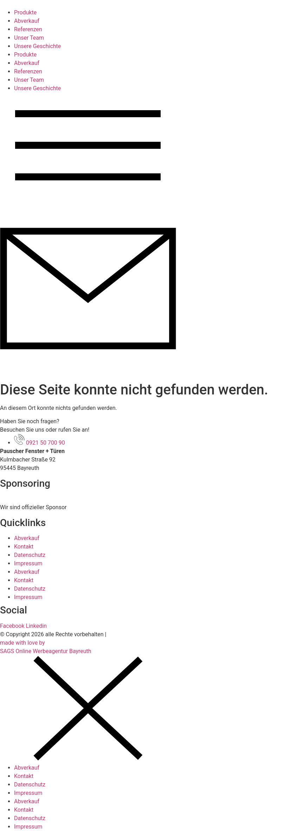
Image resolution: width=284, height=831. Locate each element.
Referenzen (28, 29)
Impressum (28, 563)
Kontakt (23, 546)
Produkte (25, 12)
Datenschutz (29, 555)
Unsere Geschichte (37, 46)
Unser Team (29, 37)
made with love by (22, 642)
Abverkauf (26, 21)
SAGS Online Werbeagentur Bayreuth (45, 651)
